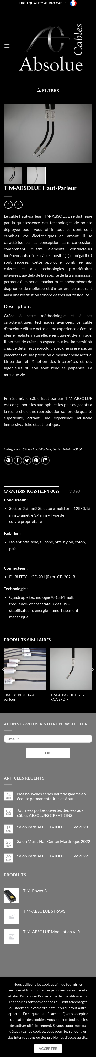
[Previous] (3, 679)
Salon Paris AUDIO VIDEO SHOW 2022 (52, 855)
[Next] (92, 679)
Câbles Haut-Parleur (36, 449)
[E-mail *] (48, 739)
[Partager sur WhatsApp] (8, 460)
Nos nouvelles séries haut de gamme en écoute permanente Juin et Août (51, 796)
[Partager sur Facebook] (18, 460)
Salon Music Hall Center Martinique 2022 (53, 841)
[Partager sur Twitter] (27, 460)
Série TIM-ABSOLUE (67, 449)
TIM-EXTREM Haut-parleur (20, 697)
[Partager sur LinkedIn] (45, 460)
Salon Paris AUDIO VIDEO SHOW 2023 (52, 826)
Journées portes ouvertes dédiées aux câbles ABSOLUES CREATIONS (50, 812)
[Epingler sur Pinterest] (36, 460)
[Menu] (7, 46)
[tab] (31, 491)
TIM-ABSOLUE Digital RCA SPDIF (68, 697)
